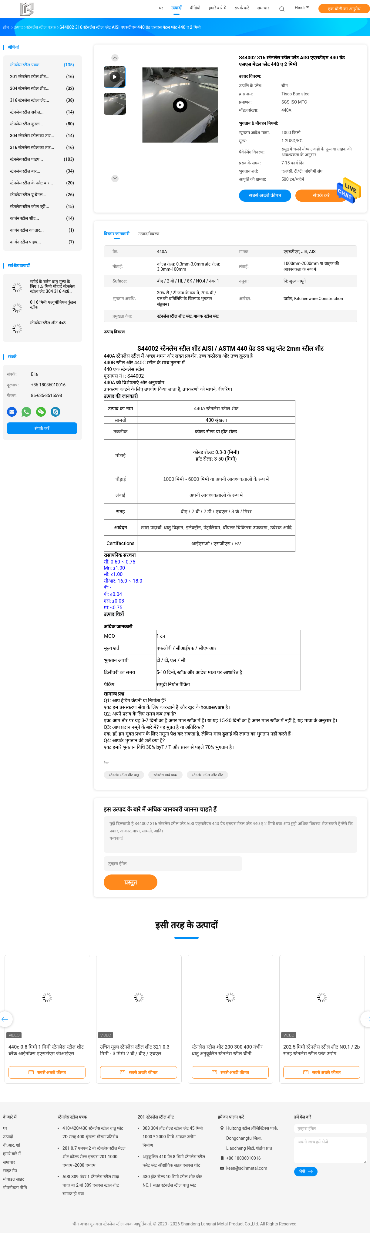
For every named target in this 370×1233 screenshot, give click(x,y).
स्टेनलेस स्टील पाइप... (42, 159)
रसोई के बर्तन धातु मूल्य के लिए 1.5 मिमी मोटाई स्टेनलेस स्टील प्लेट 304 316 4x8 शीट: (52, 286)
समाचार (9, 1162)
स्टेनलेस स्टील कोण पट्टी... (42, 206)
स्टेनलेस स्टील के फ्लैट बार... (42, 183)
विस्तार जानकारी (117, 233)
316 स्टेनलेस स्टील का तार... (42, 147)
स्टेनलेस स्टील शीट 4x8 (48, 322)
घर (5, 1128)
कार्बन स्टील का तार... (42, 230)
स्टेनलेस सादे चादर (165, 775)
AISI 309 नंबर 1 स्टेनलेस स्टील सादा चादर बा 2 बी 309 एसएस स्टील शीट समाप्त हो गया (90, 1185)
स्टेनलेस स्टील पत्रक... (42, 65)
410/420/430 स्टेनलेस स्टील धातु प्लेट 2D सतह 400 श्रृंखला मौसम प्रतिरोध (92, 1132)
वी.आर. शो (11, 1145)
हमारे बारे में (12, 1153)
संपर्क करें (42, 428)
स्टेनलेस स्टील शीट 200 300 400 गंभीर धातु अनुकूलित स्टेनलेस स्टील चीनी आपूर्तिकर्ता (227, 1053)
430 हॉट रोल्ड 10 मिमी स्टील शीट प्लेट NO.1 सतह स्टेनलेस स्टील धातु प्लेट (172, 1181)
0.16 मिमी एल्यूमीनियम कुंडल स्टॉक (53, 304)
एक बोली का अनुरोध (344, 8)
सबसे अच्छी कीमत (265, 195)
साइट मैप (10, 1170)
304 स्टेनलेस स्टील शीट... (42, 88)
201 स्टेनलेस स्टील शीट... (42, 77)
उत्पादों (8, 1136)
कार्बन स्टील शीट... (42, 218)
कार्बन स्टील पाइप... (42, 242)
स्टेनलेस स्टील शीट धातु (124, 775)
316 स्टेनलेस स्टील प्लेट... (42, 100)
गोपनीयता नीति (15, 1187)
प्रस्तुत (130, 882)
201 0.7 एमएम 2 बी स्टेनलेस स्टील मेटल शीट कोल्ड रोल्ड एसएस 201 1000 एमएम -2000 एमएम (93, 1157)
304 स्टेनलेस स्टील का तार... (42, 136)
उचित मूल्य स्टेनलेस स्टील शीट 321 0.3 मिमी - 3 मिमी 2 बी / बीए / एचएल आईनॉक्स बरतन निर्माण (135, 1053)
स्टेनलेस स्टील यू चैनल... (42, 195)
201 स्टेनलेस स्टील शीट (156, 1117)
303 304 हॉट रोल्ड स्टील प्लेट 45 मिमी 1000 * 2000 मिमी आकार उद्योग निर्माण (173, 1137)
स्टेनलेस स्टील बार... (42, 171)
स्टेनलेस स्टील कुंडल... (42, 124)
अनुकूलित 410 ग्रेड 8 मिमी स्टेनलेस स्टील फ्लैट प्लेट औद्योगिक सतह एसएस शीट (174, 1161)
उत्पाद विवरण (148, 233)
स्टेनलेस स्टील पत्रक (72, 1117)
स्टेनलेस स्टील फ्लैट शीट (207, 775)
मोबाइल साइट (13, 1179)
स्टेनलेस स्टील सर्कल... (42, 112)
